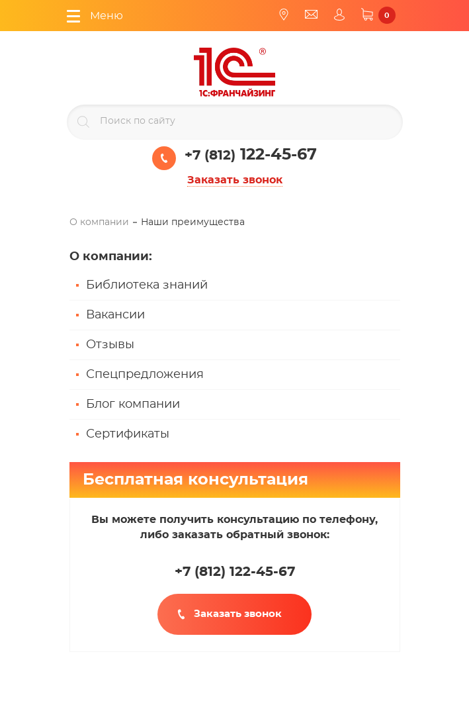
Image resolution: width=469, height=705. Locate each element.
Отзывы (110, 345)
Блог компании (133, 404)
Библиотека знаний (147, 285)
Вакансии (115, 315)
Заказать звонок (234, 180)
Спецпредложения (145, 375)
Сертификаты (127, 434)
